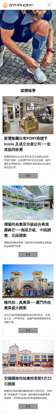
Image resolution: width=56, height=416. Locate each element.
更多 (28, 175)
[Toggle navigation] (49, 5)
